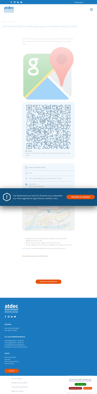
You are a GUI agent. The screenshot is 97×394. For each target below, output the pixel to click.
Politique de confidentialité (19, 387)
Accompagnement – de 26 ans (14, 340)
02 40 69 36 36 (42, 256)
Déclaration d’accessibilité (19, 383)
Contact (12, 371)
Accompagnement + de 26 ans (14, 343)
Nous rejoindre (9, 363)
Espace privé (79, 2)
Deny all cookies (75, 388)
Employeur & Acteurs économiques (16, 347)
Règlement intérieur (17, 391)
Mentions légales (16, 378)
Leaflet (57, 229)
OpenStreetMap (65, 229)
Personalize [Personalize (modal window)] (87, 388)
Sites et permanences (11, 361)
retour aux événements (48, 281)
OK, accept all (80, 384)
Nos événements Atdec (12, 328)
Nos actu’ (8, 359)
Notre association (10, 357)
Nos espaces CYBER (11, 330)
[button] (48, 211)
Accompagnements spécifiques (15, 345)
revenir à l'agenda (80, 197)
